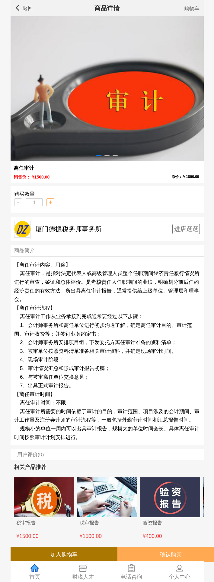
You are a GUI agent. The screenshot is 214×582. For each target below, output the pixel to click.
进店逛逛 (186, 229)
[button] (98, 156)
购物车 (192, 8)
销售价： (22, 177)
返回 (23, 8)
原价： (185, 176)
